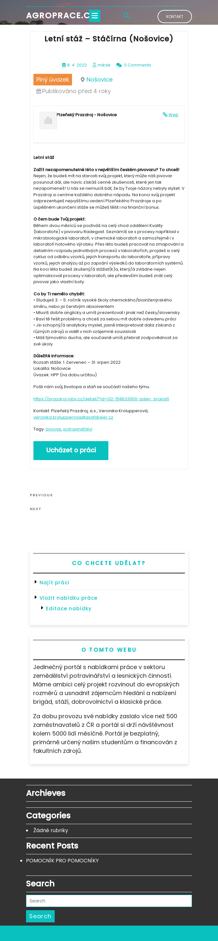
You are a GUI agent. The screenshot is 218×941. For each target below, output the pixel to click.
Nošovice (99, 79)
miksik (104, 65)
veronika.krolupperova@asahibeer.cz (73, 417)
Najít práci (54, 582)
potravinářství (77, 429)
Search (40, 916)
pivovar (53, 429)
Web (173, 115)
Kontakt (174, 16)
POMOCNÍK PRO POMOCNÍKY (62, 860)
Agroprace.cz (60, 15)
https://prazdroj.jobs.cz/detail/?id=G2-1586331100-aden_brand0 (101, 399)
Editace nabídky (69, 608)
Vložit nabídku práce (68, 598)
